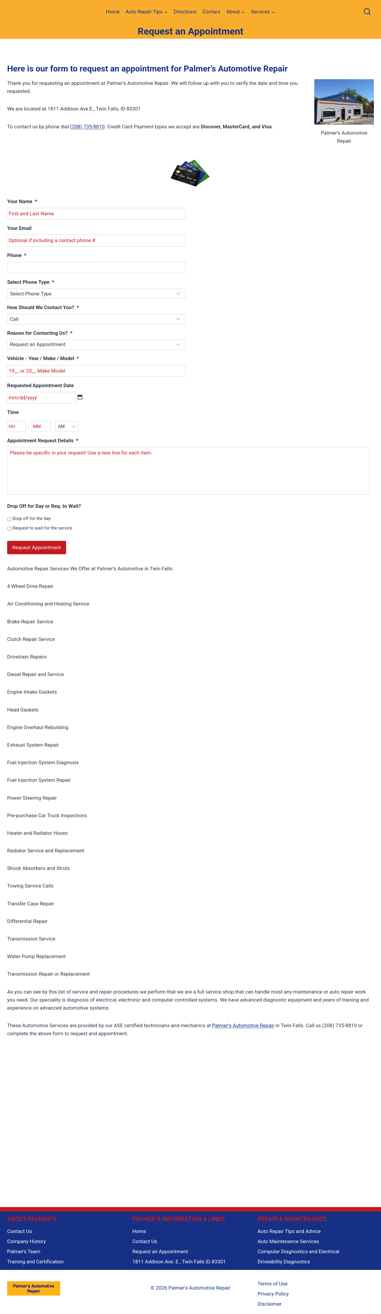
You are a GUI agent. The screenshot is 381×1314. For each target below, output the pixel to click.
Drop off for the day (32, 518)
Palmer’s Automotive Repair (243, 1022)
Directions (185, 12)
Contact (211, 12)
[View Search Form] (367, 12)
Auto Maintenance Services (288, 1237)
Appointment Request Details (42, 440)
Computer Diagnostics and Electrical (298, 1248)
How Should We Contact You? (43, 307)
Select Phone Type (30, 282)
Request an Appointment (160, 1248)
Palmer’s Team (23, 1248)
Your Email (19, 228)
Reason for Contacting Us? (39, 333)
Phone (16, 255)
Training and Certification (35, 1258)
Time (13, 412)
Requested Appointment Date (40, 385)
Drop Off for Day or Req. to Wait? (44, 506)
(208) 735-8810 (87, 127)
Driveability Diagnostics (283, 1258)
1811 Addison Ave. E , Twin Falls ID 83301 (179, 1258)
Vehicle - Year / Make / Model (43, 358)
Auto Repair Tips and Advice (289, 1227)
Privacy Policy (273, 1290)
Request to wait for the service (42, 528)
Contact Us (19, 1227)
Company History (26, 1237)
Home (113, 12)
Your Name (22, 201)
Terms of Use (272, 1280)
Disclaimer (269, 1300)
